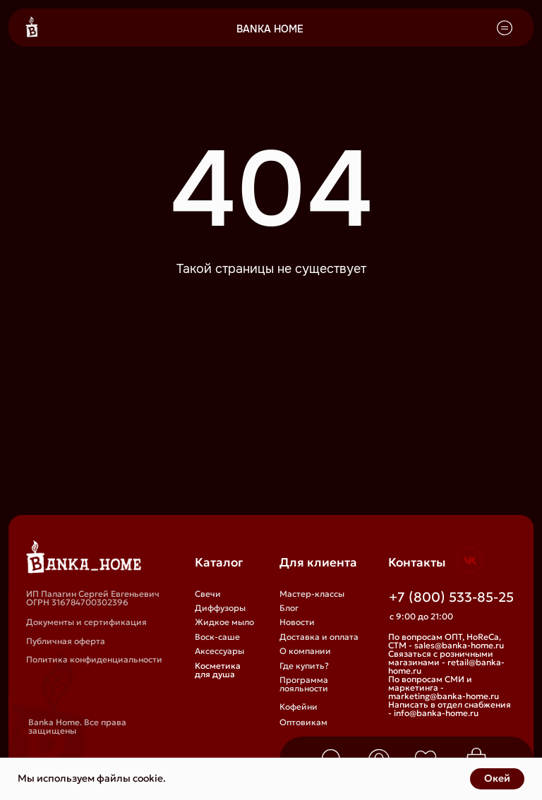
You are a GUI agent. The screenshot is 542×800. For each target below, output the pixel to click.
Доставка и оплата (319, 636)
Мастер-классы (311, 593)
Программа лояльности (303, 683)
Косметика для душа (218, 669)
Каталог (219, 562)
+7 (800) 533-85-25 (451, 596)
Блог (289, 607)
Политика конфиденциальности (94, 659)
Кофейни (298, 706)
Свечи (208, 593)
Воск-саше (217, 636)
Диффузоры (220, 607)
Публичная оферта (65, 641)
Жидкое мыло (224, 622)
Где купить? (304, 665)
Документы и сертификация (86, 622)
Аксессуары (219, 651)
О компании (305, 651)
